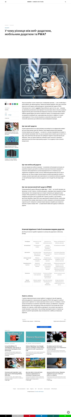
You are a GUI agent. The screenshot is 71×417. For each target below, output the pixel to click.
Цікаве (27, 369)
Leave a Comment (44, 326)
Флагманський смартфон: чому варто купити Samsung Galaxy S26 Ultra (11, 133)
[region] (35, 13)
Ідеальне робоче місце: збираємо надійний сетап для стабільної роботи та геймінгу (56, 373)
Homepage (6, 25)
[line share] (17, 104)
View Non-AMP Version (39, 391)
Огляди (9, 114)
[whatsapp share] (15, 104)
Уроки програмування (36, 343)
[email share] (8, 104)
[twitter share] (5, 104)
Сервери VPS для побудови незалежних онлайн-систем (11, 159)
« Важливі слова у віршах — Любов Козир (31, 321)
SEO (26, 343)
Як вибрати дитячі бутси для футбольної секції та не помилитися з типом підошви (56, 347)
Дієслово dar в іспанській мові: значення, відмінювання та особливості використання (34, 373)
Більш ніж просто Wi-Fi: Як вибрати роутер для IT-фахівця (11, 146)
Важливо (29, 343)
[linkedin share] (12, 104)
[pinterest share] (10, 104)
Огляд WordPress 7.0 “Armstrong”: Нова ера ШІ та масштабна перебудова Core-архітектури (13, 348)
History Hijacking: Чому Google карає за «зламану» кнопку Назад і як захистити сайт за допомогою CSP (35, 348)
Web (6, 114)
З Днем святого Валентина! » (59, 321)
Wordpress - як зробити (10, 343)
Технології (12, 25)
